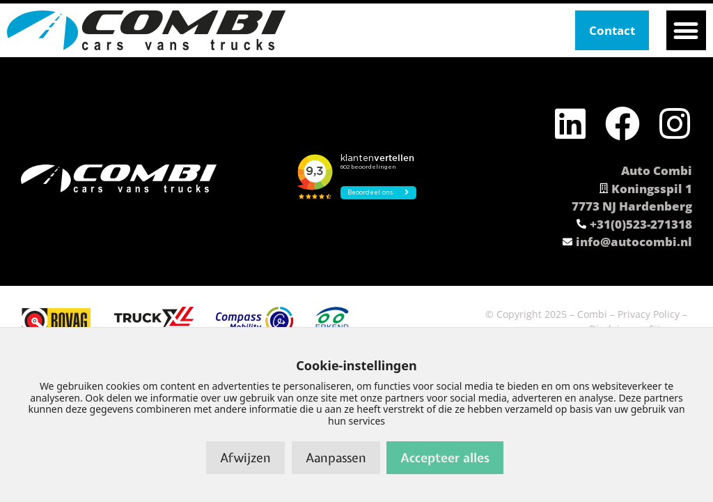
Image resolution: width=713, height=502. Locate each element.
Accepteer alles (444, 457)
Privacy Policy (649, 314)
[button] (686, 30)
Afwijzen (245, 457)
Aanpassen (336, 457)
